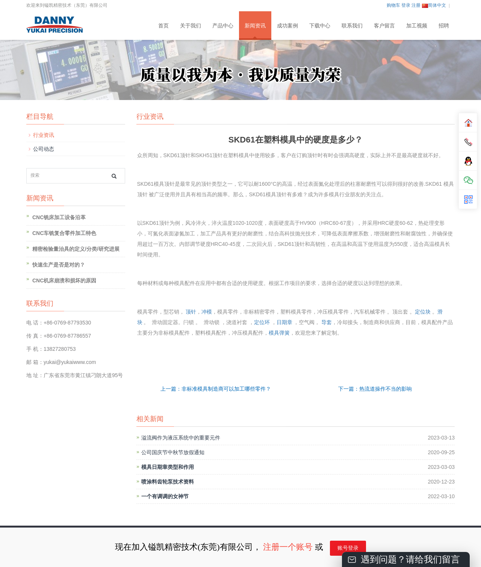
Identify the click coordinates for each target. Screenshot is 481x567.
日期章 (284, 322)
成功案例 (287, 26)
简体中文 (434, 5)
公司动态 (43, 149)
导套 (326, 322)
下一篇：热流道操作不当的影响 (375, 389)
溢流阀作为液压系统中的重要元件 (180, 438)
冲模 (206, 312)
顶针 (191, 312)
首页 (163, 26)
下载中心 (319, 26)
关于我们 (190, 26)
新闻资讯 (255, 26)
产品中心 (222, 26)
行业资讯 (43, 135)
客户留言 (384, 26)
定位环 (262, 322)
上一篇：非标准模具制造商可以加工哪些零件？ (215, 389)
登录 (405, 5)
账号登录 (347, 548)
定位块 (423, 312)
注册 (415, 5)
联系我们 (352, 26)
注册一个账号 (288, 547)
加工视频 (416, 26)
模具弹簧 (279, 333)
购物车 (393, 5)
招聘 (444, 26)
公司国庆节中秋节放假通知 (172, 452)
